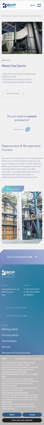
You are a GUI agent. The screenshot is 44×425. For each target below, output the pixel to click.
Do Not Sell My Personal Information (15, 393)
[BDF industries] (10, 5)
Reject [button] (12, 415)
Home (3, 16)
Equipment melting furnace (20, 16)
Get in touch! (19, 256)
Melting (8, 16)
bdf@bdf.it (29, 295)
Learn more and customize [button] (22, 420)
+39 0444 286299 (32, 292)
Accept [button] (32, 415)
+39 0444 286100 (32, 289)
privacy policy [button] (7, 402)
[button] (29, 359)
